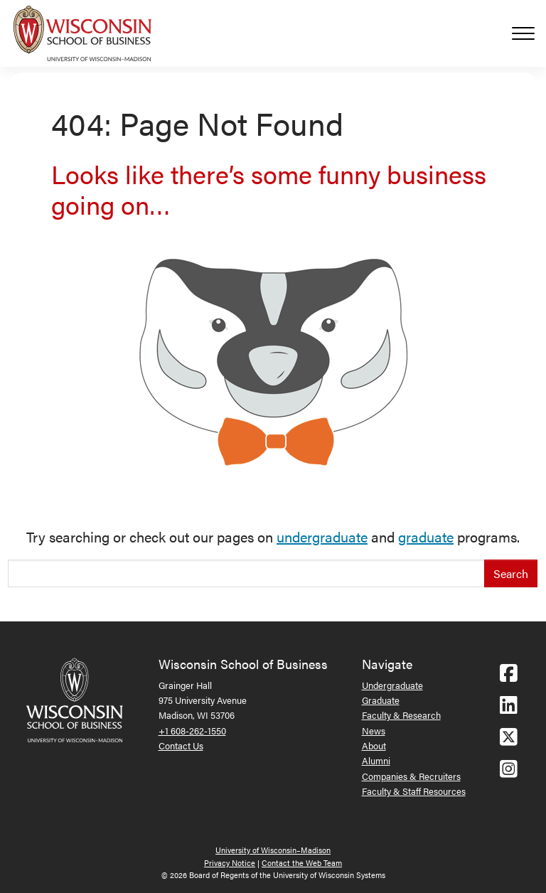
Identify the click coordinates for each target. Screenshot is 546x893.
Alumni (376, 760)
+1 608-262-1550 (192, 730)
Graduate (381, 700)
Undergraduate (392, 685)
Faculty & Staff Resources (414, 791)
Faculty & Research (401, 715)
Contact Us (181, 745)
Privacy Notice (229, 862)
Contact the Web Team (302, 862)
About (374, 745)
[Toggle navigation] (529, 33)
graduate (426, 536)
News (373, 730)
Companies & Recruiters (411, 776)
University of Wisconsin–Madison (273, 850)
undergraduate (322, 536)
